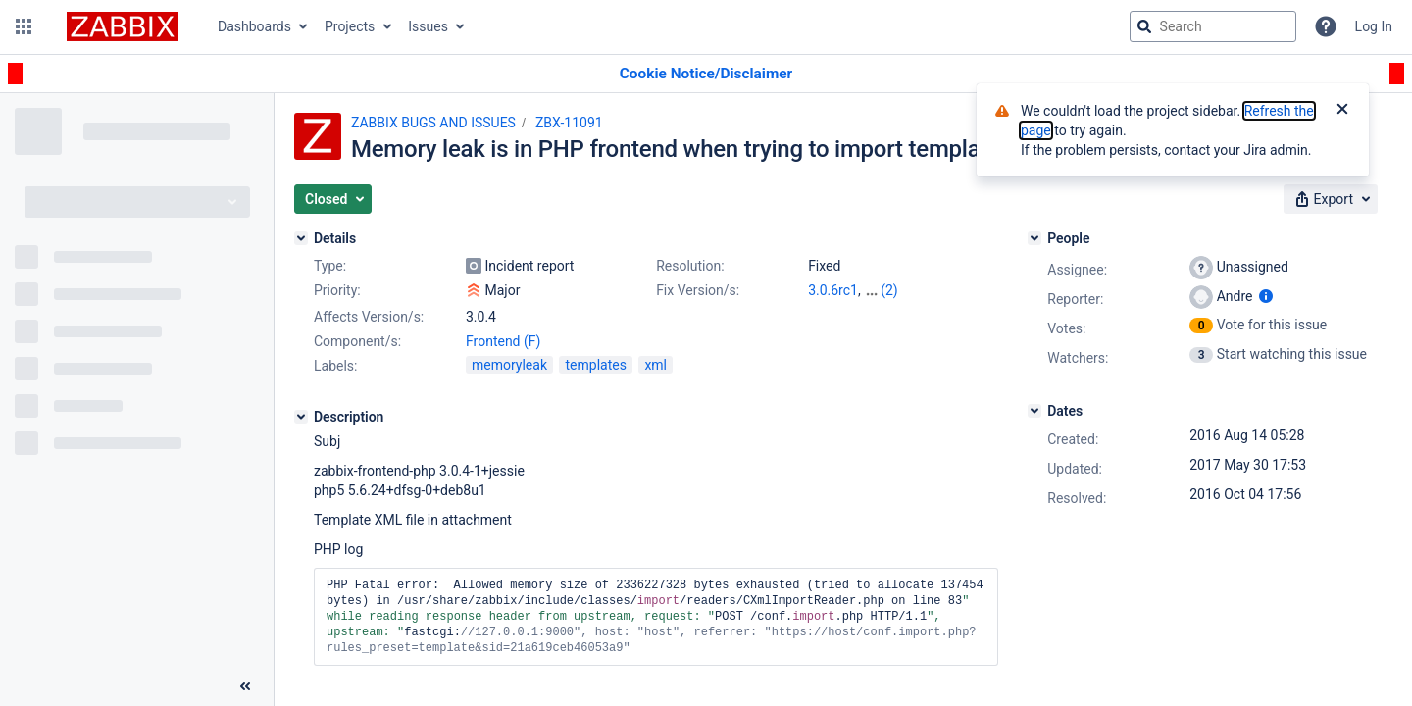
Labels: (335, 366)
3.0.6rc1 (833, 290)
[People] (1034, 238)
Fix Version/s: (697, 290)
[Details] (301, 238)
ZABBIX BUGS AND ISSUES (433, 122)
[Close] (1342, 111)
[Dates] (1034, 411)
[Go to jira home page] (122, 26)
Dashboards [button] (254, 26)
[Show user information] (1266, 296)
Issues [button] (428, 26)
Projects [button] (350, 26)
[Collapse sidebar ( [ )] (245, 686)
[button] (23, 26)
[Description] (301, 417)
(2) (889, 290)
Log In (1373, 26)
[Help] (1325, 26)
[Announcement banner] (706, 74)
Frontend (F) (503, 341)
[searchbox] (1213, 26)
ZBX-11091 (569, 122)
